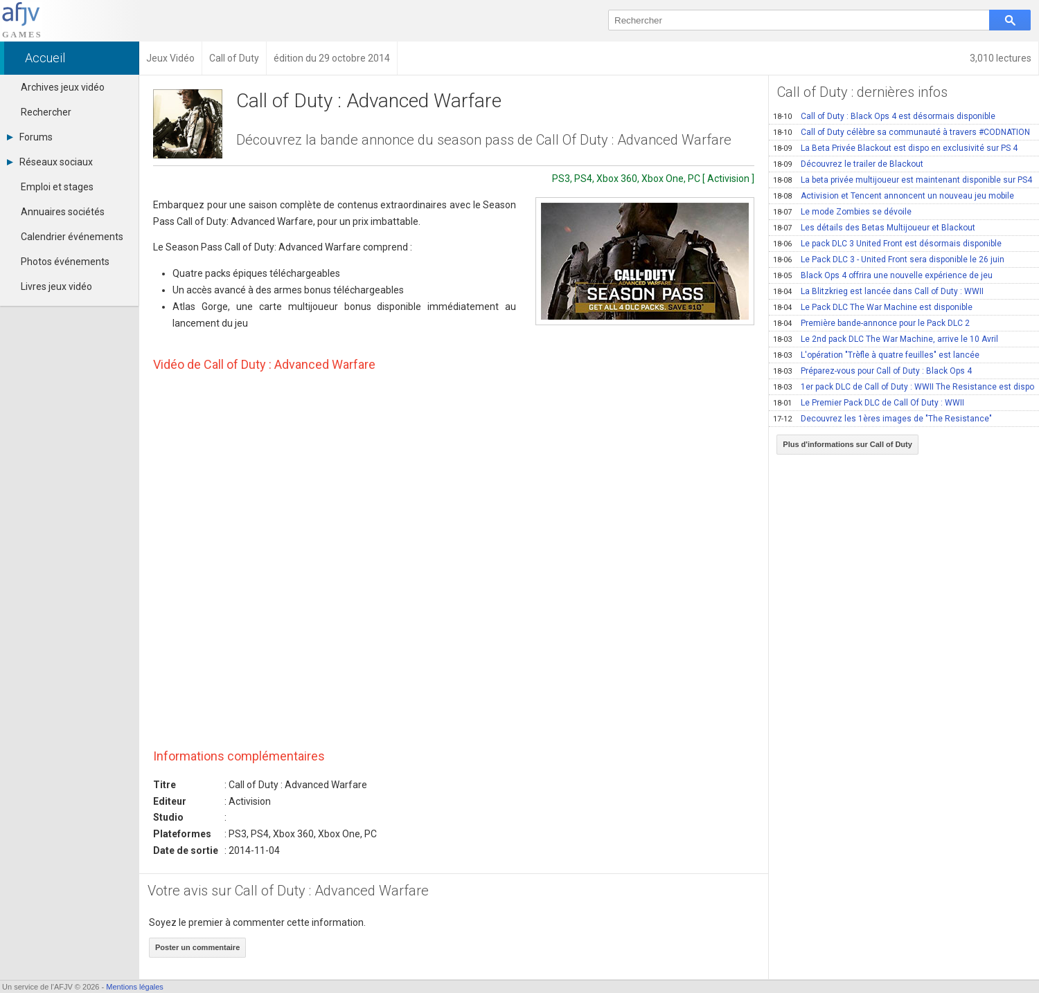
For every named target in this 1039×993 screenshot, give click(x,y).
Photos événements (65, 261)
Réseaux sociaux (50, 161)
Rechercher (46, 112)
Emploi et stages (57, 186)
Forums (30, 137)
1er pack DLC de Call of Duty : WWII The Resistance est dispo (903, 387)
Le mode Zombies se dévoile (842, 212)
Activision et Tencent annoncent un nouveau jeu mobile (893, 196)
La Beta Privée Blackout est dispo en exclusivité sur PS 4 (895, 148)
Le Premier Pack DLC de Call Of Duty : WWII (868, 403)
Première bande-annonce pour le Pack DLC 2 (871, 323)
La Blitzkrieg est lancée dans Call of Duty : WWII (878, 291)
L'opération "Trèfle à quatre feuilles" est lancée (876, 355)
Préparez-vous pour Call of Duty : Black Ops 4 (872, 371)
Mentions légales (134, 987)
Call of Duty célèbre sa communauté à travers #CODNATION (901, 132)
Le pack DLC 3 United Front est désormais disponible (887, 243)
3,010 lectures (1000, 58)
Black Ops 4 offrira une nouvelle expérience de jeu (883, 275)
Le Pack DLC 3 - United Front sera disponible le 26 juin (888, 259)
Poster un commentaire (197, 947)
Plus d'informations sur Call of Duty (847, 444)
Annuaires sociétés (63, 211)
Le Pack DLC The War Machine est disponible (873, 307)
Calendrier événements (72, 236)
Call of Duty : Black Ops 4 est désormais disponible (884, 116)
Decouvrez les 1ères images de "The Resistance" (882, 418)
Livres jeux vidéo (56, 286)
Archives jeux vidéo (63, 87)
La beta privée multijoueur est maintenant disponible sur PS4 (902, 180)
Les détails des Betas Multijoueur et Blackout (874, 228)
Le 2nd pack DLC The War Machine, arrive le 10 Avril (885, 339)
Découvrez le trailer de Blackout (848, 164)
